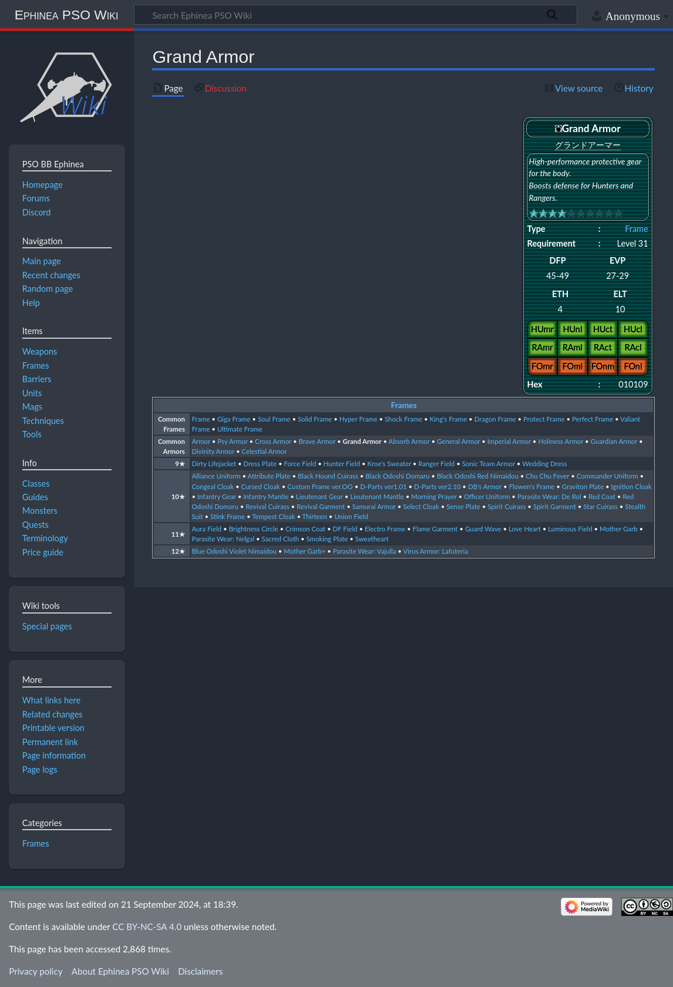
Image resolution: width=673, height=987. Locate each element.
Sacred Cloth (281, 539)
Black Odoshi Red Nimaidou (478, 476)
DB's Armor (485, 486)
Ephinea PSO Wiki (67, 14)
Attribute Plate (269, 476)
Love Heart (525, 529)
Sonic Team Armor (488, 463)
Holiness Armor (560, 441)
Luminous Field (570, 529)
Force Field (300, 463)
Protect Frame (544, 419)
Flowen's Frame (532, 486)
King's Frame (448, 419)
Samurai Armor (374, 506)
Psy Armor (232, 441)
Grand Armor (362, 441)
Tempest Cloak (273, 516)
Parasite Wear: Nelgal (222, 539)
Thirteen (314, 516)
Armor (200, 441)
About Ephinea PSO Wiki (120, 971)
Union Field (351, 516)
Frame (636, 229)
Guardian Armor (614, 441)
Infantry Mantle (265, 496)
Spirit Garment (554, 506)
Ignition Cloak (631, 486)
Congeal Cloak (212, 486)
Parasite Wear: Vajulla (364, 551)
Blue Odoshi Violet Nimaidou (234, 551)
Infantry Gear (216, 496)
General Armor (458, 441)
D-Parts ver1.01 (383, 486)
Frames (404, 405)
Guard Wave (483, 529)
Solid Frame (315, 419)
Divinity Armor (212, 451)
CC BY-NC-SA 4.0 (146, 926)
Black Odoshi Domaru (397, 476)
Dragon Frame (495, 419)
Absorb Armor (409, 441)
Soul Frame (274, 419)
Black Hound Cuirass (328, 476)
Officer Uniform (487, 496)
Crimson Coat (305, 529)
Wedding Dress (544, 463)
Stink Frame (227, 516)
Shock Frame (403, 419)
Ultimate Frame (240, 429)
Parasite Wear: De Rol (549, 496)
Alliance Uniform (215, 476)
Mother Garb (619, 529)
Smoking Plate (327, 539)
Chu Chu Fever (547, 476)
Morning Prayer (433, 496)
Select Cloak (421, 506)
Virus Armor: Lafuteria (435, 551)
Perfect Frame (592, 419)
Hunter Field (342, 463)
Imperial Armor (509, 441)
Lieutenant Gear (319, 496)
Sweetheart (372, 539)
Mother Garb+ (304, 551)
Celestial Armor (264, 451)
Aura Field (206, 529)
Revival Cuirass (267, 506)
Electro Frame (385, 529)
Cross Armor (273, 441)
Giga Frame (234, 419)
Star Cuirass (600, 506)
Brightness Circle (253, 529)
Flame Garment (435, 529)
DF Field (345, 529)
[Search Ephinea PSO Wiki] (355, 14)
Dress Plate (260, 463)
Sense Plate (463, 506)
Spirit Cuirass (506, 506)
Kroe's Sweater (389, 463)
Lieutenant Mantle (376, 496)
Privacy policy (35, 971)
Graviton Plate (583, 486)
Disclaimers (200, 971)
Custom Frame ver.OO (319, 486)
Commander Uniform (607, 476)
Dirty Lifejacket (213, 463)
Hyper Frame (358, 419)
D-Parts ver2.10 (437, 486)
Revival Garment (321, 506)
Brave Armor (316, 441)
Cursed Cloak (260, 486)
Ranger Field (436, 463)
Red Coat (601, 496)
